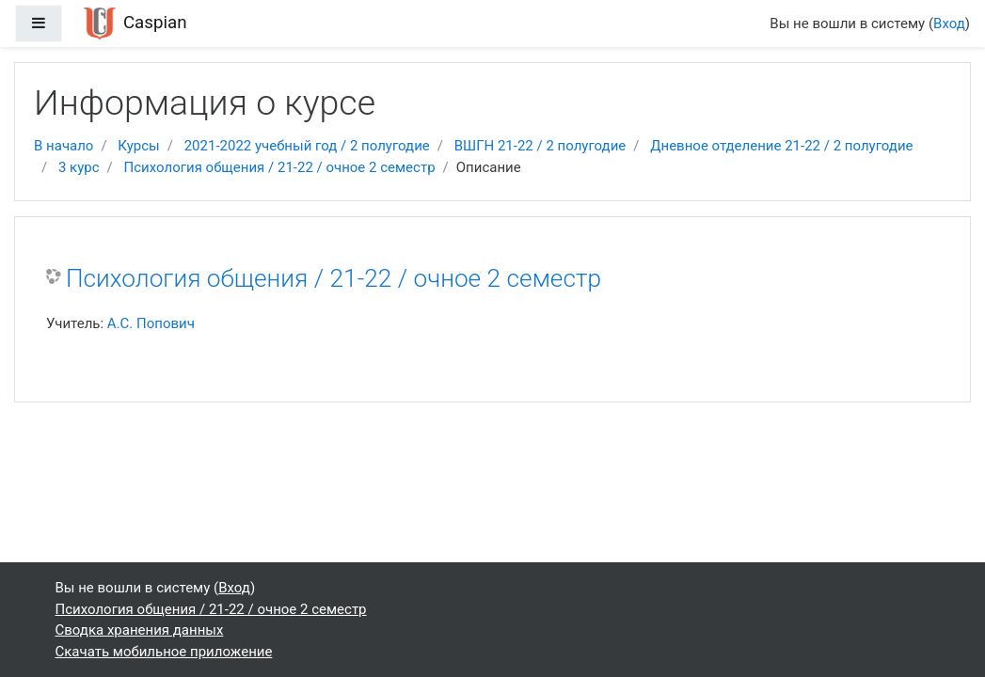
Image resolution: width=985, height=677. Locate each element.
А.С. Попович (151, 323)
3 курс (79, 167)
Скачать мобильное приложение (164, 651)
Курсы (138, 145)
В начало (63, 145)
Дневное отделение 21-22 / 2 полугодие (781, 145)
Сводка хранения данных (140, 630)
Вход (949, 23)
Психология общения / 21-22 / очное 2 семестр (280, 167)
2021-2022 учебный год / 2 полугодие (307, 145)
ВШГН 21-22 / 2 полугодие (540, 145)
